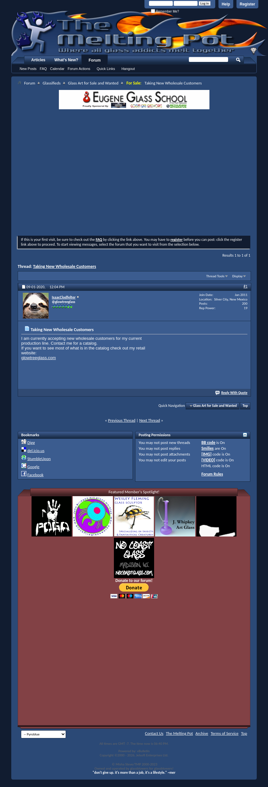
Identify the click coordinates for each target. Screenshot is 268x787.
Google (33, 466)
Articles (38, 60)
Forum (95, 60)
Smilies (207, 448)
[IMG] (206, 454)
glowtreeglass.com (38, 357)
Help (226, 4)
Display (237, 276)
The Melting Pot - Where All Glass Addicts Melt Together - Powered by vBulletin (139, 33)
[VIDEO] (208, 459)
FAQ (43, 69)
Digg (31, 442)
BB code (208, 442)
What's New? (66, 60)
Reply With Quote (231, 393)
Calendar (57, 69)
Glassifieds (51, 83)
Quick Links (106, 69)
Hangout (128, 69)
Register (247, 4)
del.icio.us (35, 450)
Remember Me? (165, 11)
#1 (245, 286)
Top (245, 406)
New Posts (28, 69)
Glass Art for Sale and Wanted (93, 83)
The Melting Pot (179, 733)
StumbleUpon (39, 458)
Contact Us (154, 733)
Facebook (35, 474)
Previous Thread (121, 420)
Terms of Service (224, 733)
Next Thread (149, 420)
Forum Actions (79, 69)
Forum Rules (212, 474)
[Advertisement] (79, 173)
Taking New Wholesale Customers (64, 266)
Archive (202, 733)
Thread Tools (215, 276)
